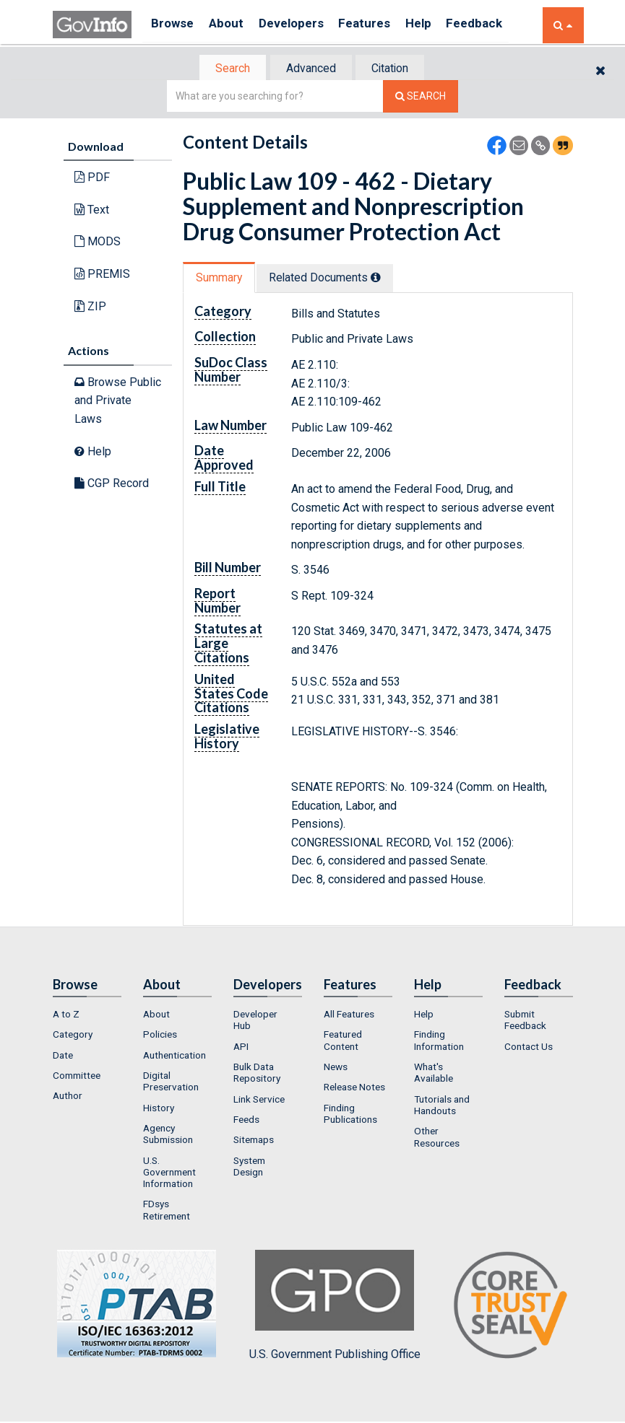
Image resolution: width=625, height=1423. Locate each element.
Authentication (174, 1056)
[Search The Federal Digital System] (420, 98)
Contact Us (528, 1048)
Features (382, 25)
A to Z (66, 1015)
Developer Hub (255, 1021)
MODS (97, 243)
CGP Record (111, 484)
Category (72, 1036)
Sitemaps (253, 1141)
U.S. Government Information (169, 1173)
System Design (249, 1167)
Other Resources (437, 1138)
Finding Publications (350, 1114)
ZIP (90, 307)
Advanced (310, 69)
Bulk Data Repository (256, 1073)
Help (440, 25)
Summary (221, 279)
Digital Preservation (171, 1082)
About (233, 25)
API (241, 1048)
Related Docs (333, 279)
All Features (349, 1015)
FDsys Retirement (166, 1211)
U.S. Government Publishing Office (335, 1306)
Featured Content (343, 1042)
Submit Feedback (525, 1021)
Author (67, 1097)
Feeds (246, 1120)
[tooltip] (384, 278)
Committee (76, 1076)
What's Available (433, 1073)
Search (226, 69)
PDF (92, 178)
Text (91, 211)
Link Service (259, 1100)
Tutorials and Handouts (442, 1106)
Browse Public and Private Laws (117, 402)
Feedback (501, 25)
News (336, 1068)
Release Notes (354, 1089)
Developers (303, 25)
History (158, 1109)
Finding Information (439, 1042)
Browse (174, 25)
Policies (160, 1036)
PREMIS (102, 275)
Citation (396, 69)
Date (63, 1056)
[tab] (227, 68)
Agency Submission (168, 1135)
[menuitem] (87, 1015)
